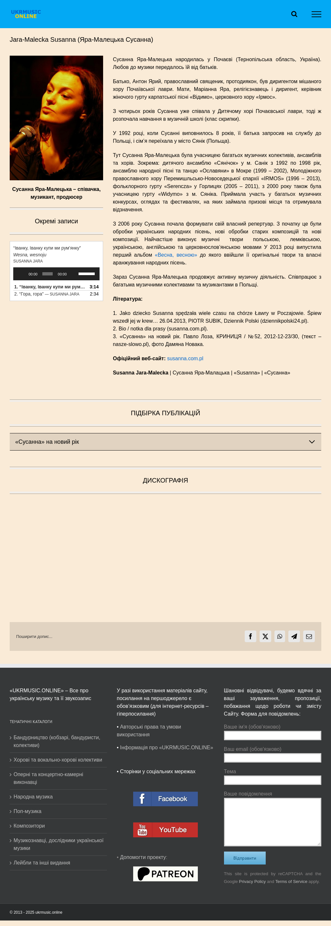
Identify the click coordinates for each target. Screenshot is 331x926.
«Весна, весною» (176, 255)
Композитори (29, 826)
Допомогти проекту (143, 857)
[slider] (47, 273)
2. (46, 293)
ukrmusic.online (49, 912)
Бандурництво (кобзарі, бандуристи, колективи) (57, 741)
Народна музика (33, 796)
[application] (56, 273)
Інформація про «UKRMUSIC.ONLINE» (166, 747)
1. (50, 286)
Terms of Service (291, 881)
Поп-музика (27, 811)
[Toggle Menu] (316, 14)
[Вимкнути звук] (73, 274)
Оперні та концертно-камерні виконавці (48, 778)
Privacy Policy (252, 881)
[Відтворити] (21, 274)
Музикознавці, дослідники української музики (58, 844)
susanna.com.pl (185, 358)
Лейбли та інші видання (42, 862)
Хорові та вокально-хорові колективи (58, 760)
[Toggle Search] (294, 14)
